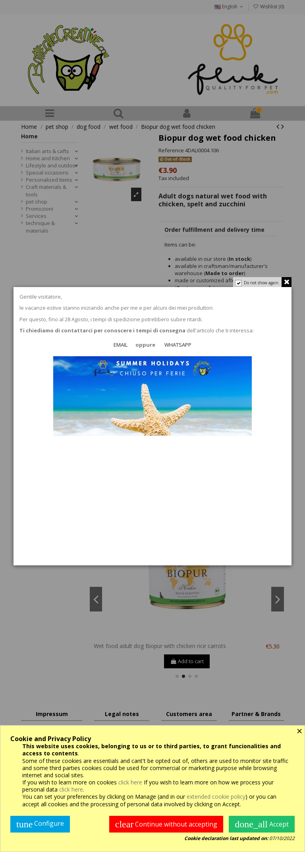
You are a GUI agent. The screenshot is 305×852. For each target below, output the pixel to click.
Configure (40, 824)
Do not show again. (261, 282)
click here (130, 782)
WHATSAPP (177, 345)
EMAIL (120, 345)
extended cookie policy (216, 796)
